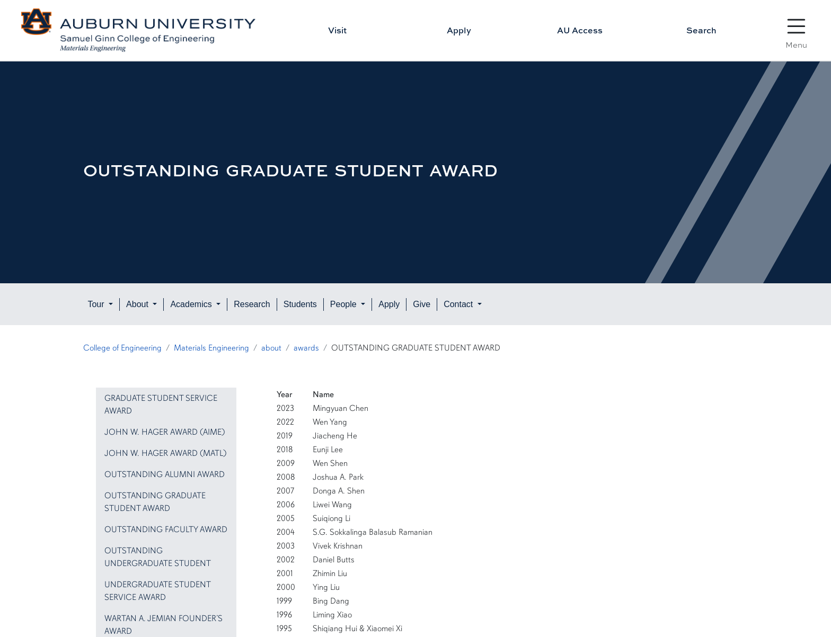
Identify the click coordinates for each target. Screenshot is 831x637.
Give (421, 304)
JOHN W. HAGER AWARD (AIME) (164, 432)
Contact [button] (459, 304)
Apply (459, 30)
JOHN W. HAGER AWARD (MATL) (165, 453)
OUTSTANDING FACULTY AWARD (165, 529)
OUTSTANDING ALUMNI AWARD (164, 474)
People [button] (344, 304)
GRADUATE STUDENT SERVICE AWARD (160, 404)
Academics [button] (192, 304)
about (271, 348)
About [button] (138, 304)
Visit (337, 30)
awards (306, 348)
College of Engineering (122, 348)
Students (300, 304)
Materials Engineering (211, 348)
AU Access (580, 30)
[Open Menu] (796, 26)
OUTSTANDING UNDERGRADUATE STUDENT (157, 557)
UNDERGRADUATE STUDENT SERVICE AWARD (157, 591)
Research (252, 304)
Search (701, 30)
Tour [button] (97, 304)
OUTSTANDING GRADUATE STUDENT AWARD (155, 502)
